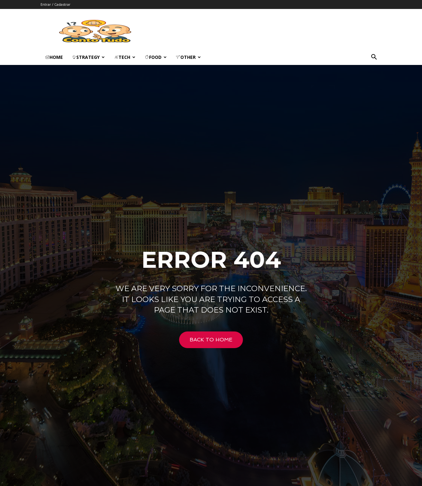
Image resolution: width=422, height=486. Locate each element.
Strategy (88, 57)
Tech (124, 57)
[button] (373, 58)
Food (156, 57)
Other (188, 57)
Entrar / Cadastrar (56, 4)
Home (54, 57)
